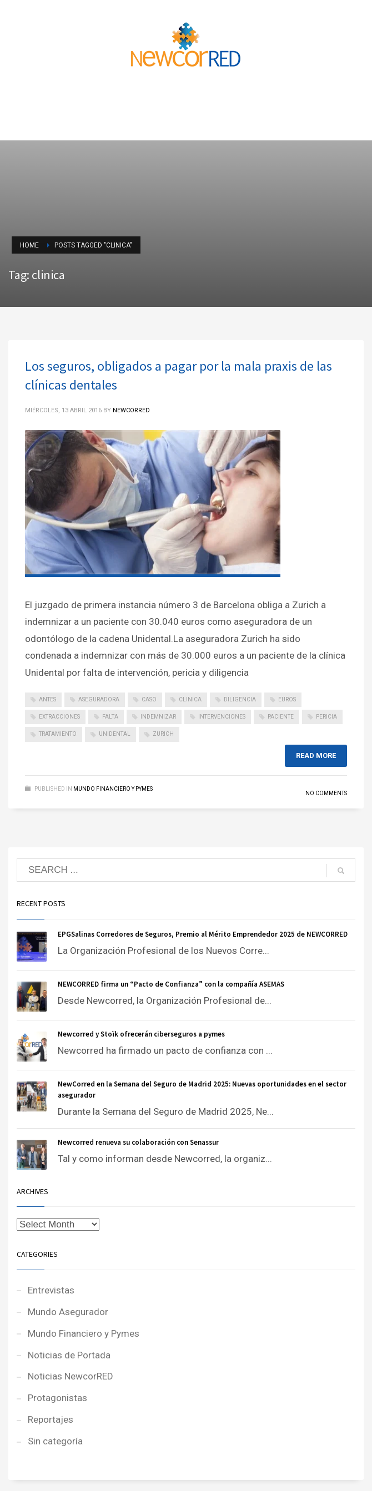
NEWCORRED (131, 410)
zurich (163, 734)
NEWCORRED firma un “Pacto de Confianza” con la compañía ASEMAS (171, 984)
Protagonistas (57, 1397)
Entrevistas (51, 1290)
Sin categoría (55, 1441)
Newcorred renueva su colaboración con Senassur (138, 1142)
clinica (190, 699)
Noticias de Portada (69, 1355)
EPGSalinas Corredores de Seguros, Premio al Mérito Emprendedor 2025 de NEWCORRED (203, 934)
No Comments (326, 793)
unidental (114, 734)
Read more (316, 755)
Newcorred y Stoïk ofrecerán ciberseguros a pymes (141, 1034)
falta (110, 717)
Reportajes (50, 1419)
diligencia (240, 699)
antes (47, 699)
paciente (281, 717)
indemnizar (158, 717)
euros (287, 699)
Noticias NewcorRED (70, 1376)
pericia (326, 717)
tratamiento (58, 734)
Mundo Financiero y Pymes (113, 789)
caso (149, 699)
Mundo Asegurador (68, 1311)
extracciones (59, 717)
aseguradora (98, 699)
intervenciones (221, 717)
